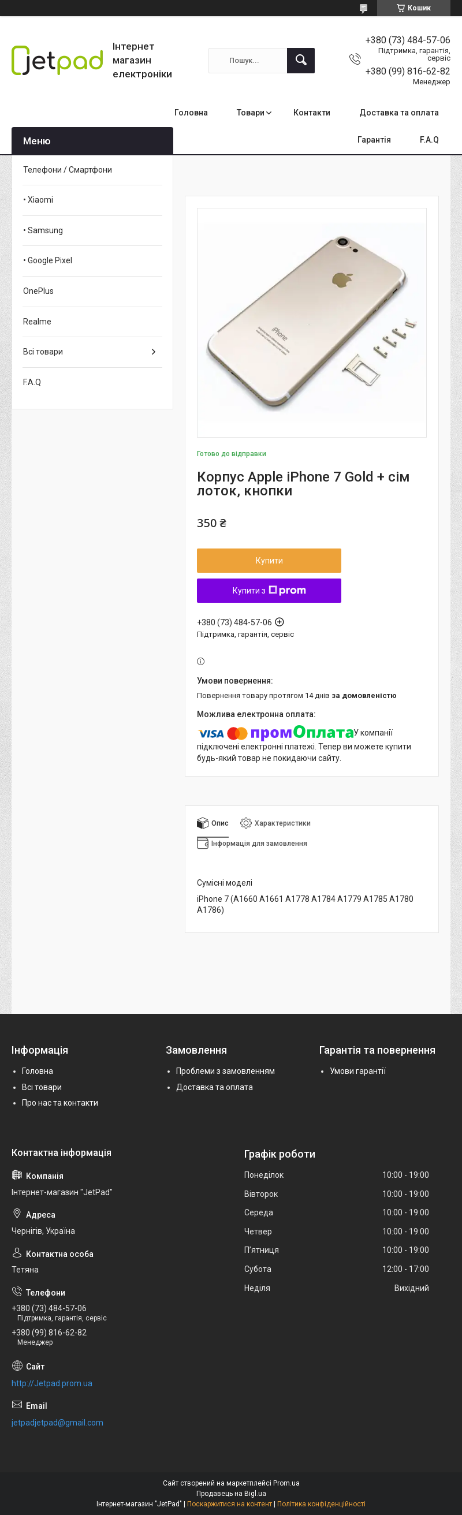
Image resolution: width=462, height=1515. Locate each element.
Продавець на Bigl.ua (231, 1494)
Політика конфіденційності (321, 1504)
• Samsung (43, 230)
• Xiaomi (38, 199)
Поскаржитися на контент (229, 1504)
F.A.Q (429, 139)
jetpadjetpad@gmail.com (57, 1422)
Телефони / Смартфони (67, 169)
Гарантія (374, 139)
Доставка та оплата (399, 112)
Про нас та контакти (60, 1102)
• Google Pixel (47, 260)
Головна (191, 112)
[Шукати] (301, 60)
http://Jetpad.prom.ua (52, 1383)
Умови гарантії (358, 1071)
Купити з (269, 590)
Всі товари (43, 351)
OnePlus (38, 291)
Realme (37, 321)
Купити (269, 560)
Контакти (311, 112)
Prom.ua (286, 1483)
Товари (250, 112)
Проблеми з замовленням (225, 1071)
